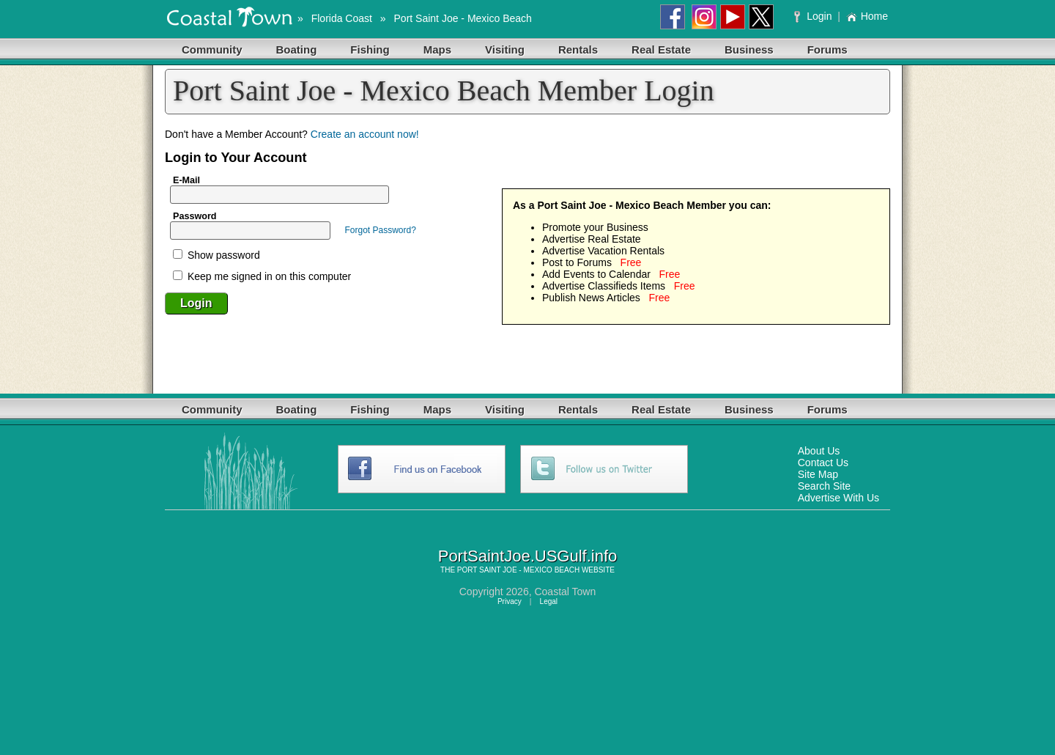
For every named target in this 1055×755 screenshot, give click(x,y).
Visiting (505, 49)
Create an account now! (365, 134)
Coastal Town (565, 591)
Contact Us (823, 462)
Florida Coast (341, 18)
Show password (216, 255)
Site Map (818, 474)
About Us (819, 451)
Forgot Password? (379, 230)
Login (814, 16)
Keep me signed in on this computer (262, 276)
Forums (827, 49)
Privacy (509, 601)
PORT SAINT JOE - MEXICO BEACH (518, 570)
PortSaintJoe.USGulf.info (528, 556)
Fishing (369, 49)
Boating (296, 49)
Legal (549, 601)
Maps (437, 49)
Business (749, 49)
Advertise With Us (838, 498)
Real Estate (661, 49)
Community (212, 49)
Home (867, 16)
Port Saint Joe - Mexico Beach (463, 18)
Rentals (578, 49)
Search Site (824, 486)
